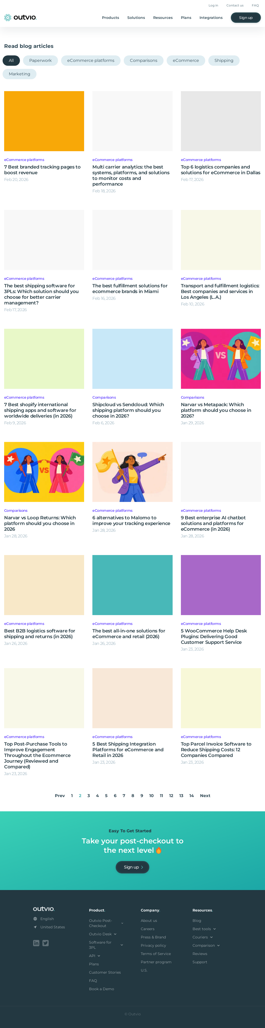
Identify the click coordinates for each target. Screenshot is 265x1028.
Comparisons (143, 60)
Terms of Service (156, 953)
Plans (186, 17)
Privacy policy (153, 945)
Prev (60, 795)
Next (205, 795)
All (11, 60)
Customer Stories (105, 972)
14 (191, 795)
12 (171, 795)
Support (200, 962)
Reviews (200, 953)
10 (151, 795)
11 (161, 795)
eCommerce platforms (90, 60)
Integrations (211, 17)
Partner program (156, 962)
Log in (213, 5)
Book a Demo (101, 989)
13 (181, 795)
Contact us (235, 5)
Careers (147, 929)
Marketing (19, 73)
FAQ (255, 5)
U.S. (144, 970)
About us (149, 920)
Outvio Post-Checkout (106, 923)
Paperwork (40, 60)
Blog (197, 920)
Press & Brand (153, 937)
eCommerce (186, 60)
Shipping (224, 60)
